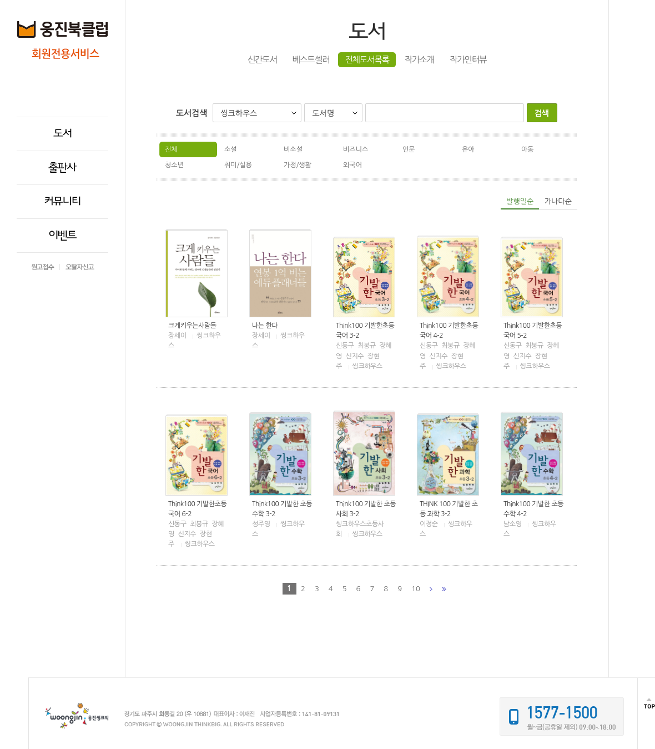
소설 (230, 149)
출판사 (62, 167)
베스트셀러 (311, 60)
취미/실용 (238, 165)
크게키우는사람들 (192, 325)
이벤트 (63, 235)
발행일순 (519, 201)
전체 (171, 149)
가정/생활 (297, 165)
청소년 (174, 165)
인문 (408, 149)
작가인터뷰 (468, 60)
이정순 (428, 524)
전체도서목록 (367, 60)
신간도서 (262, 60)
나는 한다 (265, 325)
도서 (62, 133)
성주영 (261, 524)
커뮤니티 (62, 201)
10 (415, 588)
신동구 (345, 345)
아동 (527, 149)
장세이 (177, 335)
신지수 (355, 356)
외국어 (352, 165)
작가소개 (419, 60)
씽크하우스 (238, 113)
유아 (468, 149)
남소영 (512, 524)
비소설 (293, 149)
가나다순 (558, 201)
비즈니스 (355, 149)
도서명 (323, 113)
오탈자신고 (80, 267)
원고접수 (42, 267)
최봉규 (366, 345)
